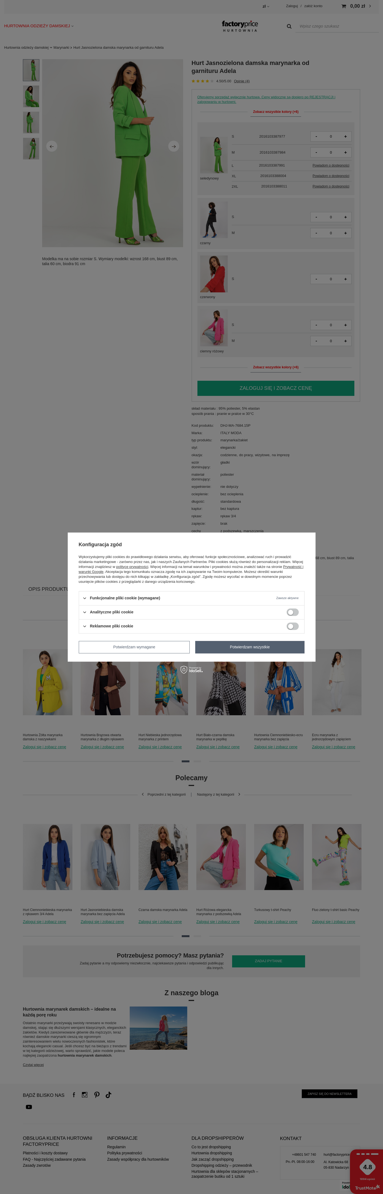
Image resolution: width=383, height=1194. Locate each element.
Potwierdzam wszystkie (250, 647)
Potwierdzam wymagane (134, 647)
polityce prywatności (132, 567)
